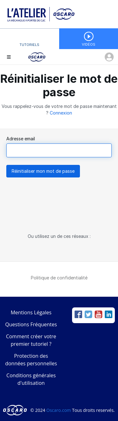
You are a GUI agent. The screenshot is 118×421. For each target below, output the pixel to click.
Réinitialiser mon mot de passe (43, 171)
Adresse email (20, 138)
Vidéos (88, 44)
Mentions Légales (31, 312)
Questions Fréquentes (31, 324)
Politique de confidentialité (59, 277)
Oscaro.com (58, 410)
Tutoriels (29, 44)
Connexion (61, 112)
